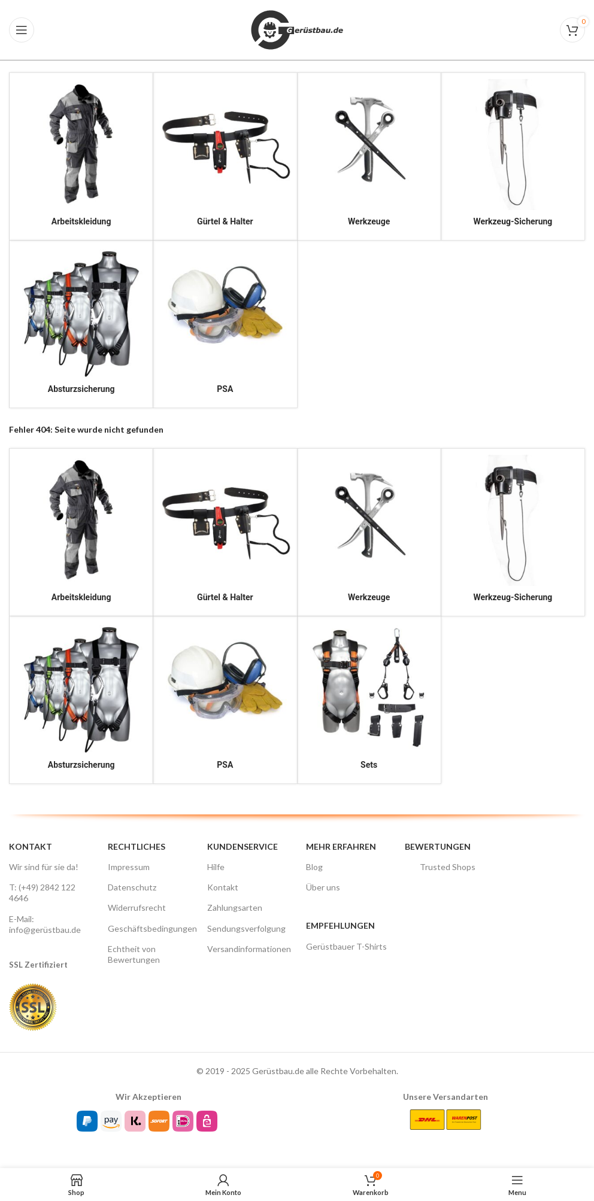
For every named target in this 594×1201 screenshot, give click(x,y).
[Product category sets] (369, 699)
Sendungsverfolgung (246, 928)
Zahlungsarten (234, 907)
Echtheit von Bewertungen (134, 954)
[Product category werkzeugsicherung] (512, 156)
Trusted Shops (440, 867)
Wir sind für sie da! (43, 867)
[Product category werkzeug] (369, 156)
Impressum (129, 867)
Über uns (323, 887)
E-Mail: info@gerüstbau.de (45, 924)
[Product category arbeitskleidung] (81, 156)
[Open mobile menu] (21, 30)
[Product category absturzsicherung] (81, 324)
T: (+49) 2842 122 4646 (42, 892)
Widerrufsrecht (137, 907)
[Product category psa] (224, 324)
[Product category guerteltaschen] (224, 156)
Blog (314, 867)
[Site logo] (297, 29)
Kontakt (222, 887)
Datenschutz (132, 887)
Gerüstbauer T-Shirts (346, 946)
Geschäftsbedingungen (148, 928)
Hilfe (216, 867)
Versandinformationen (247, 949)
